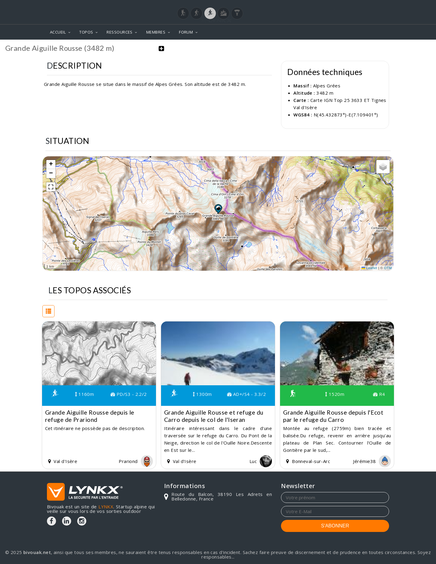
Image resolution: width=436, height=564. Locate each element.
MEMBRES (155, 32)
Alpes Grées (326, 86)
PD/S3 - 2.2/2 (129, 394)
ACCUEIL (58, 32)
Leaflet (369, 268)
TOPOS (86, 32)
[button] (218, 208)
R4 (379, 394)
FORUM (186, 32)
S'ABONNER (335, 525)
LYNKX (105, 506)
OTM (388, 268)
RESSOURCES (120, 32)
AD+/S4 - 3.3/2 (246, 394)
